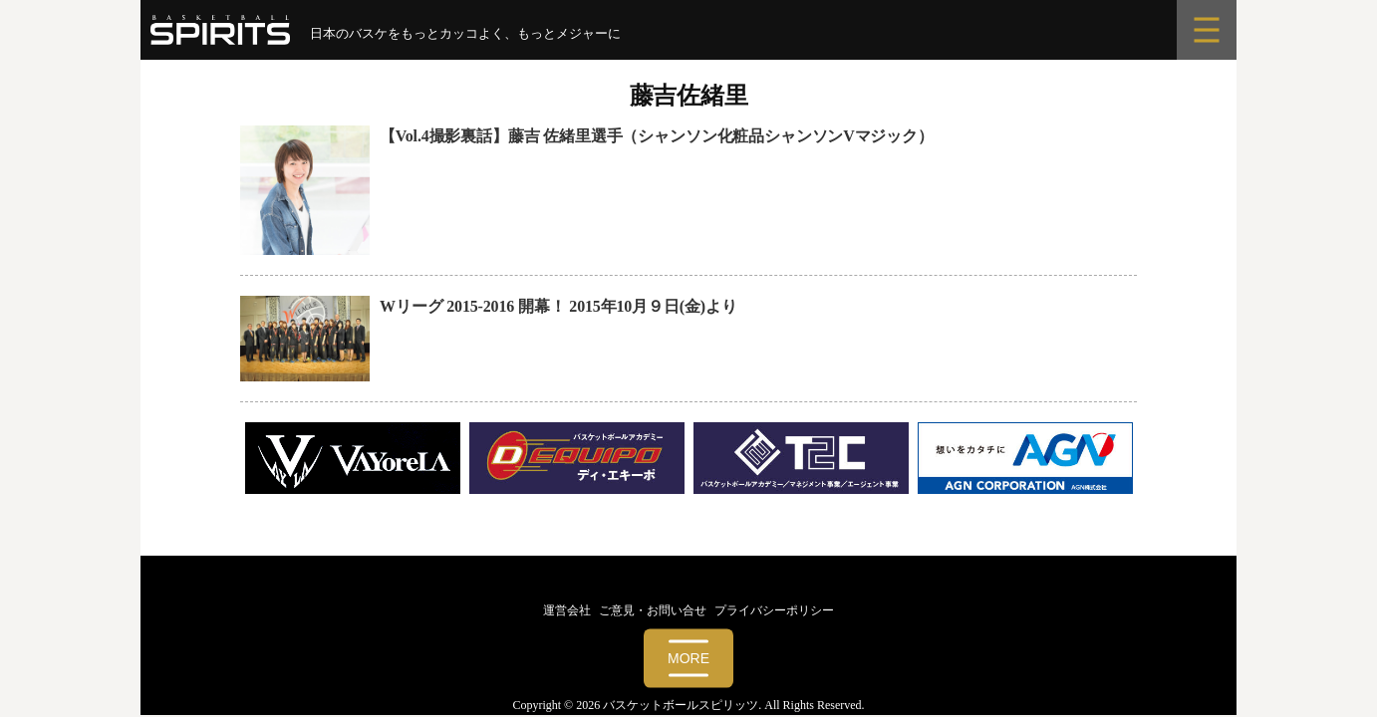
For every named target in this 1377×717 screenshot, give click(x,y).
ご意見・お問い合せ (652, 610)
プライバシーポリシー (774, 610)
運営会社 (567, 610)
